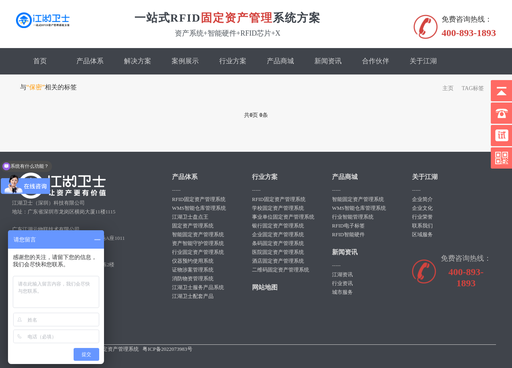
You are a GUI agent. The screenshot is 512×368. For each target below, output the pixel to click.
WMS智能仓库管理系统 (199, 208)
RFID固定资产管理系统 (199, 199)
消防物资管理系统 (193, 278)
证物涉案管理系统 (193, 270)
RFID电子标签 (348, 226)
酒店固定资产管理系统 (278, 261)
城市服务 (342, 292)
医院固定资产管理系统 (278, 252)
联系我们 (422, 226)
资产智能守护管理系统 (198, 243)
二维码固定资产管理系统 (280, 270)
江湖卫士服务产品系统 (198, 287)
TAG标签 (473, 88)
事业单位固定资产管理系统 (283, 217)
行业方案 (232, 61)
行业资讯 (342, 283)
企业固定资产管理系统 (278, 234)
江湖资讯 (342, 274)
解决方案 (137, 61)
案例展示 (185, 61)
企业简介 (422, 199)
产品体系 (90, 61)
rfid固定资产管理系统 (114, 349)
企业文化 (422, 208)
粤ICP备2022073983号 (167, 349)
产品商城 (280, 61)
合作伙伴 (375, 61)
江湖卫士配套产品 (193, 296)
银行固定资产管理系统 (278, 226)
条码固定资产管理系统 (278, 243)
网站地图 (265, 287)
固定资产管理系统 (193, 226)
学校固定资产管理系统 (278, 208)
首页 (40, 61)
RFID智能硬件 (348, 234)
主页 (448, 88)
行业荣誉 (422, 217)
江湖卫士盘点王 (190, 217)
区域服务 (422, 234)
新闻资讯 (328, 61)
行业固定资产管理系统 (198, 252)
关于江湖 (423, 61)
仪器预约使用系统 (193, 261)
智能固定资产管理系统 (198, 234)
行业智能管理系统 (353, 217)
